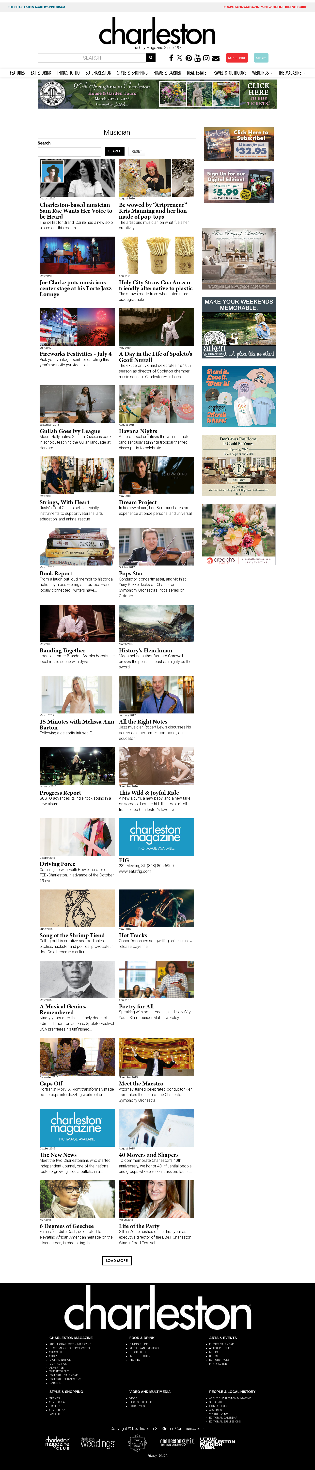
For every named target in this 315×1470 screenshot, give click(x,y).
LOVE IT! (54, 1413)
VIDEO (133, 1398)
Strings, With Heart (64, 502)
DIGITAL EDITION (60, 1359)
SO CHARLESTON (98, 72)
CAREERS (55, 1383)
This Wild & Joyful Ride (149, 792)
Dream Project (138, 502)
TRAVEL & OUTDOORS (229, 72)
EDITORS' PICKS (219, 1359)
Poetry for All (136, 1006)
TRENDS (54, 1398)
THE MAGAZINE (292, 72)
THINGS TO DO (68, 72)
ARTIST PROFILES (220, 1348)
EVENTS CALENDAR (221, 1344)
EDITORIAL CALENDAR (63, 1375)
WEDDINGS (262, 72)
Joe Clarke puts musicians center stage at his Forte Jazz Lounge (75, 288)
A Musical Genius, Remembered (63, 1009)
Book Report (56, 573)
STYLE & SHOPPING (132, 72)
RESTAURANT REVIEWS (143, 1348)
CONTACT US (58, 1363)
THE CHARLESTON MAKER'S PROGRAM (36, 7)
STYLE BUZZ (57, 1410)
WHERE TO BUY (59, 1371)
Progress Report (60, 792)
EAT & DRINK (41, 72)
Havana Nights (138, 431)
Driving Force (57, 863)
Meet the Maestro (141, 1083)
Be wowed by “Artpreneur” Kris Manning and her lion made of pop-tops (153, 210)
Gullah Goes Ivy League (70, 431)
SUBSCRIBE (237, 58)
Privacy (152, 1455)
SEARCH (115, 151)
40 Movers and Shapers (149, 1154)
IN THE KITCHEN (139, 1356)
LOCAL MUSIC (138, 1406)
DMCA (163, 1455)
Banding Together (62, 650)
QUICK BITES (137, 1352)
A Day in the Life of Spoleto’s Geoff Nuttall (155, 356)
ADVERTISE (56, 1367)
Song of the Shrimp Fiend (72, 935)
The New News (58, 1154)
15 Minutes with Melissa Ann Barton (77, 724)
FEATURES (17, 72)
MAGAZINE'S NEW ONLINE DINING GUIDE (265, 7)
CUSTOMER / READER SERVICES (69, 1348)
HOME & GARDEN (167, 72)
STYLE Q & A (57, 1402)
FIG (124, 860)
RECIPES (134, 1359)
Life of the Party (139, 1226)
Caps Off (51, 1083)
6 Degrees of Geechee (67, 1226)
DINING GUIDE (138, 1344)
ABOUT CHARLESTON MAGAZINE (70, 1344)
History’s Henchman (145, 650)
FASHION (55, 1406)
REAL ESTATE (196, 72)
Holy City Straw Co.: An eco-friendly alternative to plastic (156, 285)
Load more (117, 1260)
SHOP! (261, 58)
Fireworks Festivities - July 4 (76, 353)
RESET (137, 151)
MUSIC (213, 1352)
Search (44, 143)
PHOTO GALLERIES (141, 1402)
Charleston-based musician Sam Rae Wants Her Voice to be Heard (76, 210)
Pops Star (131, 573)
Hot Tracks (133, 935)
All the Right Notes (143, 721)
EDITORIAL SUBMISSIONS (65, 1379)
